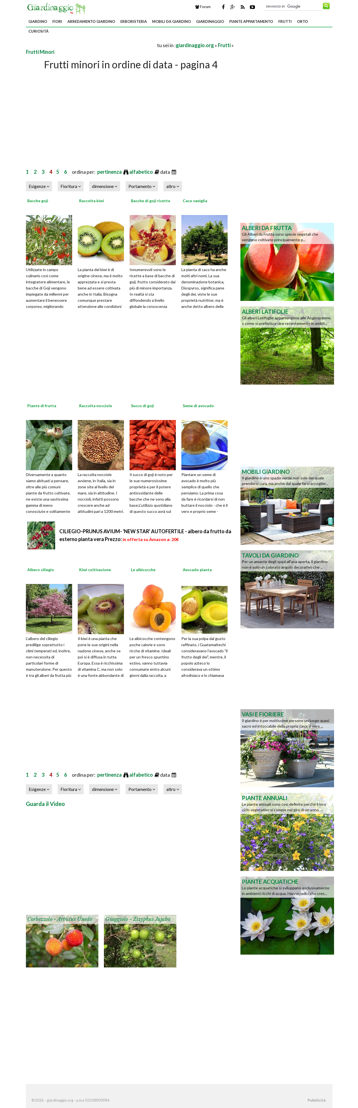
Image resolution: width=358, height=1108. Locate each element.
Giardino (37, 21)
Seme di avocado (198, 405)
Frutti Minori (40, 52)
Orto (302, 21)
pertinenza (110, 172)
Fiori (57, 21)
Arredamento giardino (91, 21)
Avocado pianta (197, 569)
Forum (203, 6)
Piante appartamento (251, 21)
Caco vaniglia (195, 200)
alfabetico (141, 172)
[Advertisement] (91, 45)
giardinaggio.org (195, 45)
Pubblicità (316, 1100)
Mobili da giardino (171, 21)
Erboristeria (133, 21)
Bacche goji (37, 200)
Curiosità (38, 31)
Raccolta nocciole (95, 405)
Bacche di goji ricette (150, 200)
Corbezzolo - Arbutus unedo (59, 919)
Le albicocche (143, 569)
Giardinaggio (210, 21)
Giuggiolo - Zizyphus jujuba (138, 919)
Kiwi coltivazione (95, 569)
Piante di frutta (41, 405)
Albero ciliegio (40, 569)
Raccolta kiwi (91, 200)
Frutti (285, 21)
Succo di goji (142, 405)
